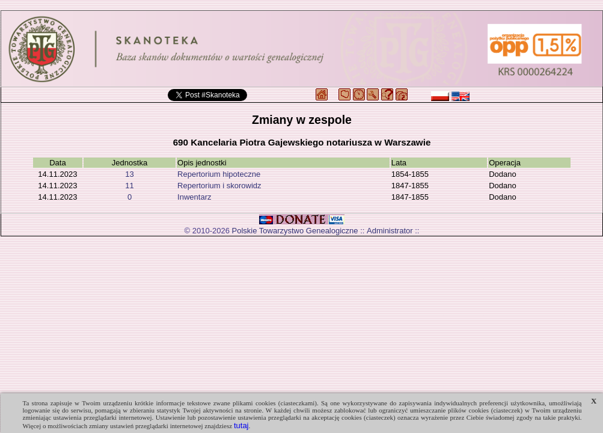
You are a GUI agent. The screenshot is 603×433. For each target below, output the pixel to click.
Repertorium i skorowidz (219, 185)
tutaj (241, 425)
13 (129, 174)
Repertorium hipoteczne (218, 174)
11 (129, 185)
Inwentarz (194, 196)
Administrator (390, 230)
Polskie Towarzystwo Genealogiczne (295, 230)
